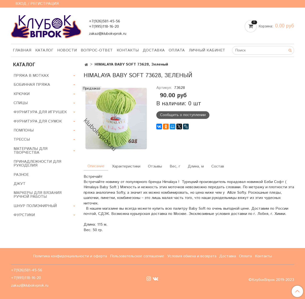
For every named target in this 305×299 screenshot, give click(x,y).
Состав (217, 166)
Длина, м (196, 166)
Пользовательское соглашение (137, 256)
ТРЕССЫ (22, 139)
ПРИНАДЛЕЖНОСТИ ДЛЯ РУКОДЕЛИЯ (37, 163)
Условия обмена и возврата (191, 256)
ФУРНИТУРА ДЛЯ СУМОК (38, 121)
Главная (22, 50)
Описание (95, 166)
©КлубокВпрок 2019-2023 (271, 280)
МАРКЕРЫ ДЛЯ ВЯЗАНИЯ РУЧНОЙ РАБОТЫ (37, 194)
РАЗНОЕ (21, 174)
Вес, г (175, 166)
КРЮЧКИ (22, 94)
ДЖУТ (19, 184)
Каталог (44, 50)
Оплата (177, 50)
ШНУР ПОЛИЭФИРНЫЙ (35, 206)
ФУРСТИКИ (24, 215)
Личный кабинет (207, 50)
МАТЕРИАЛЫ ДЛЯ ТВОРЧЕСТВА (30, 150)
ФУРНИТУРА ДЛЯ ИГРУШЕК (40, 112)
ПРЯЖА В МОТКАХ (31, 75)
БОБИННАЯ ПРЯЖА (32, 84)
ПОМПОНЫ (24, 130)
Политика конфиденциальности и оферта (70, 256)
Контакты (128, 50)
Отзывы (155, 166)
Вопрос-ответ (97, 50)
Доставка (154, 50)
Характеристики (126, 166)
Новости (67, 50)
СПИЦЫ (21, 103)
